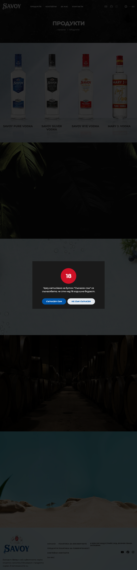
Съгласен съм (54, 301)
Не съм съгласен (81, 301)
